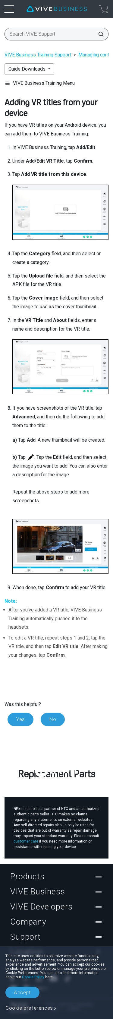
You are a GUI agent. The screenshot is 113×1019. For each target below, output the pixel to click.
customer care (26, 841)
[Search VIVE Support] (99, 34)
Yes (20, 719)
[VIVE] (57, 9)
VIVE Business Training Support (38, 55)
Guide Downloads (27, 69)
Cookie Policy (33, 977)
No (52, 719)
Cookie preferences (29, 1008)
